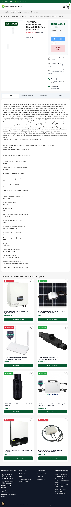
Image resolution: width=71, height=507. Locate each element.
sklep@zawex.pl (55, 88)
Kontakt (36, 12)
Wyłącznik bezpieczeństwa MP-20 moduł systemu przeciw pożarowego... (50, 451)
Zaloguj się (40, 476)
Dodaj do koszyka (58, 39)
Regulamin (22, 476)
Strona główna (6, 12)
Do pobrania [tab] (43, 95)
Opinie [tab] (61, 95)
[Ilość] (53, 34)
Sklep (12, 12)
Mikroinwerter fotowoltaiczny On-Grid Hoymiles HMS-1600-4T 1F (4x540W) (52, 404)
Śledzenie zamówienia (43, 474)
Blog (19, 12)
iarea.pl (53, 505)
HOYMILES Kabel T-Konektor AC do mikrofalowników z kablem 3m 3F (48, 358)
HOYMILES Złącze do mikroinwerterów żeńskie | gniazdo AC (18, 404)
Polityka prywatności (25, 479)
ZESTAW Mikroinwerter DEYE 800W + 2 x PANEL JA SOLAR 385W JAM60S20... (51, 312)
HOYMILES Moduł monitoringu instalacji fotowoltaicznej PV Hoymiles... (15, 358)
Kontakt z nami (23, 481)
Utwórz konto (41, 479)
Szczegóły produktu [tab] (27, 95)
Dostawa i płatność (24, 474)
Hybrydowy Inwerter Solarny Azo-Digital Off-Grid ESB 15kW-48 (18, 451)
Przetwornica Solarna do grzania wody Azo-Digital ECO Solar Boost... (17, 312)
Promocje (24, 12)
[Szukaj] (69, 1)
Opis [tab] (10, 96)
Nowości (30, 12)
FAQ (16, 12)
